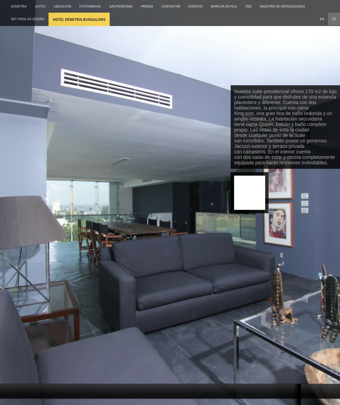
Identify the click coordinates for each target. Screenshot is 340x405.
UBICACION (62, 6)
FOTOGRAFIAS (90, 6)
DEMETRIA (19, 6)
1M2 (248, 6)
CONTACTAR (170, 6)
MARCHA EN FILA (224, 6)
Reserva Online (250, 193)
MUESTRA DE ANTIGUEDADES (282, 6)
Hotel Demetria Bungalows (79, 19)
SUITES (40, 6)
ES (334, 19)
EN (322, 19)
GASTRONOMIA (121, 6)
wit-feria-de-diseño (27, 19)
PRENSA (147, 6)
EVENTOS (195, 6)
